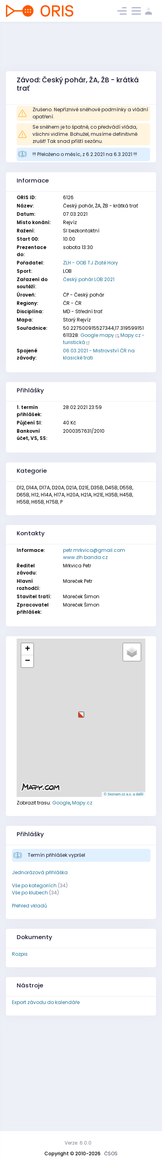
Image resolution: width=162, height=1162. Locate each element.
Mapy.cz (82, 802)
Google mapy (97, 335)
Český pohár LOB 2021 (88, 279)
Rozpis (20, 954)
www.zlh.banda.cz (85, 557)
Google (61, 802)
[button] (81, 712)
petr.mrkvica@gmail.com (94, 550)
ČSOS (111, 1153)
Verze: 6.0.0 (78, 1142)
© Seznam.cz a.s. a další (123, 794)
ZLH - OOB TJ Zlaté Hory (90, 262)
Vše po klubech (30, 892)
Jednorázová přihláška (40, 872)
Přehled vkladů (29, 905)
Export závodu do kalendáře (46, 1002)
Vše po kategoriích (34, 885)
